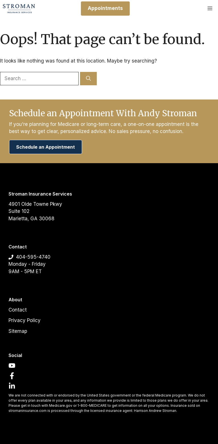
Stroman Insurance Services (40, 194)
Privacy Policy (25, 320)
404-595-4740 (33, 257)
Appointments (105, 8)
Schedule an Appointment (45, 147)
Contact (18, 310)
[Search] (88, 79)
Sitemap (18, 331)
